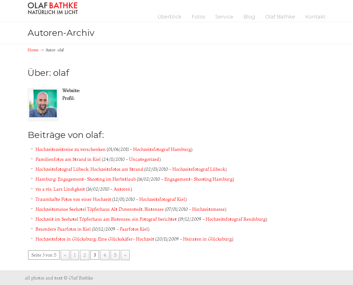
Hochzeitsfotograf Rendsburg (236, 219)
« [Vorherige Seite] (65, 255)
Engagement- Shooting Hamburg (198, 179)
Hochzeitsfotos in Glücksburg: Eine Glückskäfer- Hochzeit (95, 239)
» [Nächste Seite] (125, 255)
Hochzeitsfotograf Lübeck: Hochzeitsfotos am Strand (89, 169)
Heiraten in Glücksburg (207, 239)
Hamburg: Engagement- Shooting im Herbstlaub (86, 179)
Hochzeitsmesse (208, 209)
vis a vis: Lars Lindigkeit (60, 189)
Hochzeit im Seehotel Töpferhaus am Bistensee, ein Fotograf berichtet (106, 219)
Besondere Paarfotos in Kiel (63, 229)
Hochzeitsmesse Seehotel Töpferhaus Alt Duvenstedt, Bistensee (100, 209)
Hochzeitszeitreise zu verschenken (71, 149)
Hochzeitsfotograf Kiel (162, 199)
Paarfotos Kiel (134, 229)
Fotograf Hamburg (53, 8)
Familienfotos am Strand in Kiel (68, 159)
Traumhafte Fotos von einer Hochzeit (73, 199)
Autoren (122, 189)
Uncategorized (144, 159)
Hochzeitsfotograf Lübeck (198, 169)
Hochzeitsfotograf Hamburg (162, 149)
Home (33, 49)
